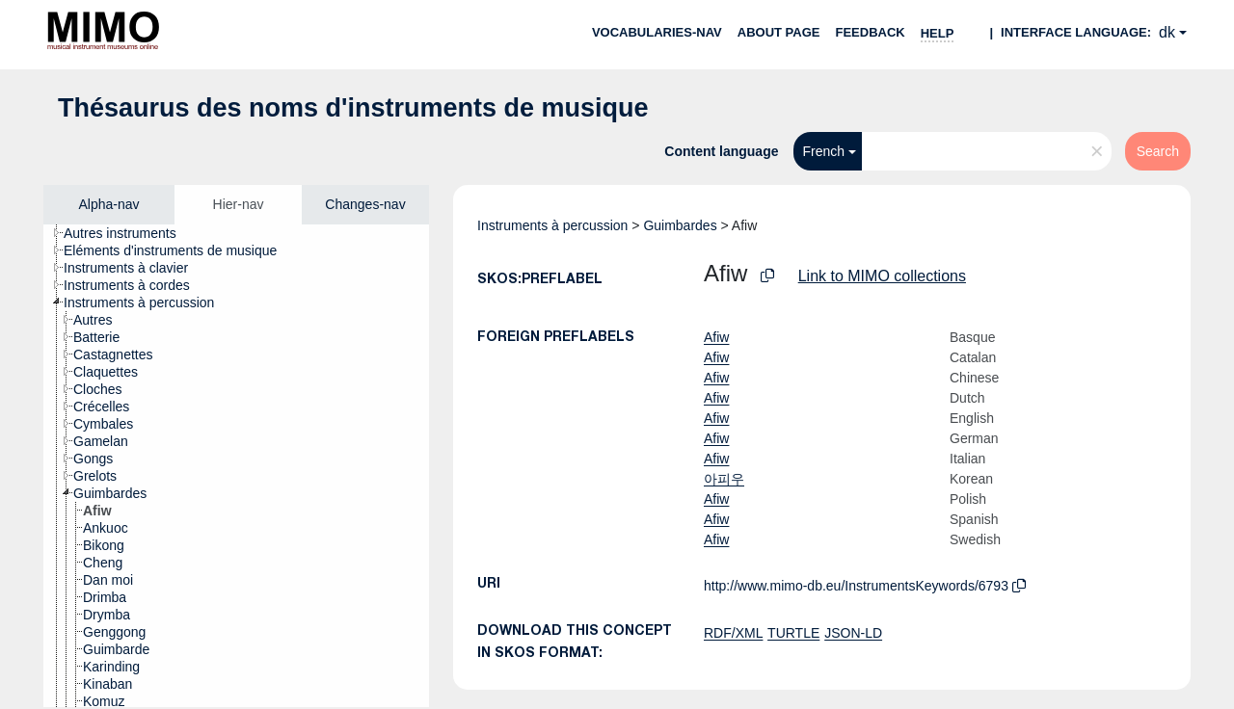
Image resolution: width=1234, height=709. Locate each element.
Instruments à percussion (552, 225)
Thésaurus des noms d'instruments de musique (353, 107)
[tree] (236, 465)
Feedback (869, 32)
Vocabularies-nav (657, 32)
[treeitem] (128, 233)
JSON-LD (853, 633)
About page (779, 32)
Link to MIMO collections (882, 276)
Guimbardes (679, 225)
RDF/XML (733, 633)
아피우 (724, 478)
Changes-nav (365, 204)
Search (1158, 151)
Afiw (716, 337)
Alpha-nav (108, 204)
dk (1167, 32)
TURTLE (793, 633)
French (824, 151)
